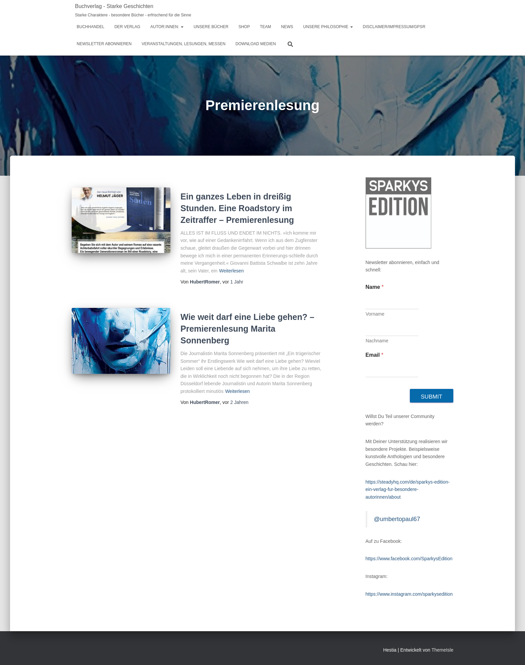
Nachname (377, 340)
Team (265, 26)
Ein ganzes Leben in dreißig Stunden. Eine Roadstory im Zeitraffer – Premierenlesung (237, 208)
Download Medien (255, 43)
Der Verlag (127, 26)
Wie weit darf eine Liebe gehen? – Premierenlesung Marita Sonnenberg (247, 328)
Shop (244, 26)
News (287, 26)
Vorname (375, 314)
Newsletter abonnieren (104, 43)
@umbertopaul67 (397, 519)
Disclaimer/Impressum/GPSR (394, 26)
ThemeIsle (442, 650)
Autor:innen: (166, 26)
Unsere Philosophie (328, 26)
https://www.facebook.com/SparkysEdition (409, 558)
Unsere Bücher (211, 26)
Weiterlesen (231, 270)
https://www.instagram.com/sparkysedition (409, 594)
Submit (431, 397)
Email (374, 355)
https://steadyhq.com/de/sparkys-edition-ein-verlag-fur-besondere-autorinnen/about (408, 489)
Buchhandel (90, 26)
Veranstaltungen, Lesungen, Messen (183, 43)
